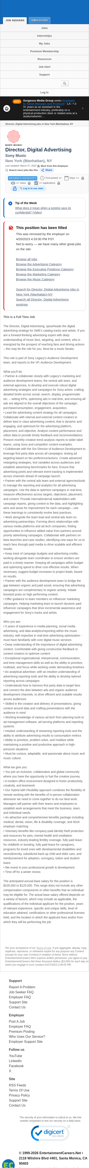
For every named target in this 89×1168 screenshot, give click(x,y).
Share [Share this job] (46, 170)
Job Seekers (16, 20)
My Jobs (44, 43)
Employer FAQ (20, 997)
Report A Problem (22, 987)
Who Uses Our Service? (27, 1036)
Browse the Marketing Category (38, 274)
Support (44, 74)
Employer (16, 1015)
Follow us (16, 1049)
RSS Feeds (17, 1085)
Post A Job (17, 1021)
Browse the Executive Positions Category (45, 269)
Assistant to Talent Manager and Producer (48, 102)
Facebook (16, 1066)
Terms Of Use (19, 1090)
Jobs (44, 28)
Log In (44, 92)
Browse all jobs (26, 259)
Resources (44, 59)
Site (12, 1079)
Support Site (18, 1002)
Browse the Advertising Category (39, 264)
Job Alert (44, 66)
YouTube (15, 1056)
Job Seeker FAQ (21, 992)
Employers (41, 20)
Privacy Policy (19, 1095)
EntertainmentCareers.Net (60, 1153)
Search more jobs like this (21, 170)
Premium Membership (44, 51)
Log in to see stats (33, 188)
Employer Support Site (26, 1041)
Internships (44, 35)
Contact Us (17, 1007)
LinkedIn (15, 1061)
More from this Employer (52, 165)
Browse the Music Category (35, 279)
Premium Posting (22, 1031)
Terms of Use (43, 948)
